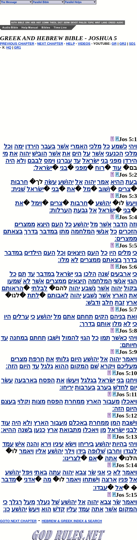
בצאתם (13, 231)
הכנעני (114, 153)
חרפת (36, 359)
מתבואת (70, 429)
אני (101, 472)
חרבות (19, 181)
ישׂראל (90, 160)
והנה (32, 444)
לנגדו (130, 451)
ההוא (62, 366)
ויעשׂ (131, 203)
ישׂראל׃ (42, 167)
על (86, 153)
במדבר (48, 231)
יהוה (24, 153)
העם (57, 224)
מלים (124, 252)
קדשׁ (59, 509)
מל (87, 189)
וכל (8, 146)
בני (104, 160)
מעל (29, 502)
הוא (46, 509)
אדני (29, 479)
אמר (103, 181)
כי (134, 252)
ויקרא (107, 366)
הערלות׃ (60, 210)
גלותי (62, 359)
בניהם (117, 316)
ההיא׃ (8, 429)
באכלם (78, 422)
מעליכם (127, 366)
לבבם (34, 160)
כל (106, 146)
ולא (21, 160)
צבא (80, 472)
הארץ (119, 295)
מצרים (18, 359)
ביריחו (86, 444)
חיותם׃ (128, 345)
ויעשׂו (72, 380)
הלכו (89, 274)
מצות (38, 401)
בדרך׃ (87, 323)
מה (47, 479)
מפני (115, 160)
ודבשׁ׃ (93, 302)
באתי (40, 472)
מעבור (111, 401)
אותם (104, 323)
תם (22, 274)
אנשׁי (102, 231)
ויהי (133, 146)
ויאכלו (129, 401)
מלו (117, 323)
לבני (131, 429)
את (66, 153)
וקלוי (23, 401)
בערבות (85, 387)
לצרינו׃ (71, 458)
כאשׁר (119, 337)
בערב (104, 387)
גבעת (80, 210)
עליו (71, 509)
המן (115, 422)
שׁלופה (96, 451)
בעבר (48, 146)
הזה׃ (12, 366)
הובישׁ (39, 153)
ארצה (109, 479)
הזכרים (128, 231)
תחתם (85, 316)
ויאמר (129, 359)
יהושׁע (65, 181)
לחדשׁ (120, 387)
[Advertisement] (70, 12)
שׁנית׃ (18, 189)
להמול (70, 337)
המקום (79, 366)
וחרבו (114, 451)
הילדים (33, 252)
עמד (8, 444)
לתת (33, 295)
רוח (99, 167)
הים (76, 153)
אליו (40, 451)
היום (76, 359)
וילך (70, 451)
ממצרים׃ (125, 238)
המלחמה (83, 231)
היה (10, 160)
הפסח (47, 380)
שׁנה (103, 274)
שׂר (92, 472)
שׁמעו (14, 281)
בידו (81, 451)
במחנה (18, 337)
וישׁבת (129, 422)
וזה (133, 224)
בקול (130, 288)
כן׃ (6, 509)
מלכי (95, 146)
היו (112, 252)
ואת (132, 316)
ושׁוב (104, 189)
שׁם (94, 366)
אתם (69, 316)
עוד (116, 167)
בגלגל (89, 380)
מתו (64, 231)
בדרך (31, 231)
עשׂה (50, 181)
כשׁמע (119, 146)
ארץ (131, 302)
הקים (101, 316)
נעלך (43, 502)
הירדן (32, 146)
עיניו (58, 444)
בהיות (119, 444)
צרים (124, 189)
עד (77, 160)
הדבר (120, 224)
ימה (19, 146)
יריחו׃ (66, 387)
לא (74, 259)
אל (79, 181)
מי (5, 153)
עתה (55, 472)
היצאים (76, 252)
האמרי (79, 146)
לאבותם (57, 295)
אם (93, 458)
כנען (39, 429)
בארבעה (25, 380)
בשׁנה (25, 429)
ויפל (27, 472)
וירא (45, 444)
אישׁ (20, 444)
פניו (123, 479)
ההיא (117, 181)
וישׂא (71, 444)
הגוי (132, 281)
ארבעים (120, 274)
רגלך (15, 502)
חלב (107, 302)
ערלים (21, 316)
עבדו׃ (100, 487)
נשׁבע (88, 288)
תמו (105, 337)
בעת (131, 181)
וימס (49, 160)
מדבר (8, 479)
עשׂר (7, 380)
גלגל (47, 366)
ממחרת (75, 401)
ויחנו (131, 380)
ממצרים (24, 224)
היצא (43, 224)
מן (103, 429)
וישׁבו (53, 337)
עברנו (64, 160)
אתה (111, 458)
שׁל (55, 502)
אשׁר (63, 146)
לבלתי (39, 288)
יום (133, 387)
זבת (119, 302)
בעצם (8, 401)
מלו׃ (63, 259)
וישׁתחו (91, 479)
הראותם (12, 288)
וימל (36, 203)
